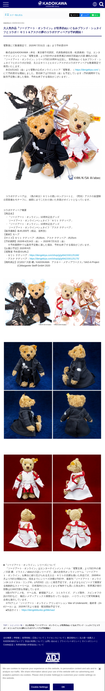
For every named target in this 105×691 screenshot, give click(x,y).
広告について (38, 638)
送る (96, 15)
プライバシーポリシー (70, 641)
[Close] (99, 669)
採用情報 (26, 638)
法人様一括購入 (86, 638)
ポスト (75, 15)
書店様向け (72, 638)
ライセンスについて (56, 638)
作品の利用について (34, 641)
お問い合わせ (51, 641)
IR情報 (17, 638)
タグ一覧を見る (14, 15)
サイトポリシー (89, 641)
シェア (86, 15)
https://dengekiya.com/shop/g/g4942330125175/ (54, 258)
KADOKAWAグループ (13, 641)
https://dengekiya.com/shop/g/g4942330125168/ (54, 255)
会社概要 (7, 638)
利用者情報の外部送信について (30, 645)
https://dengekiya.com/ (86, 69)
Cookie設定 (8, 645)
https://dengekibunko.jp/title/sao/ (38, 610)
